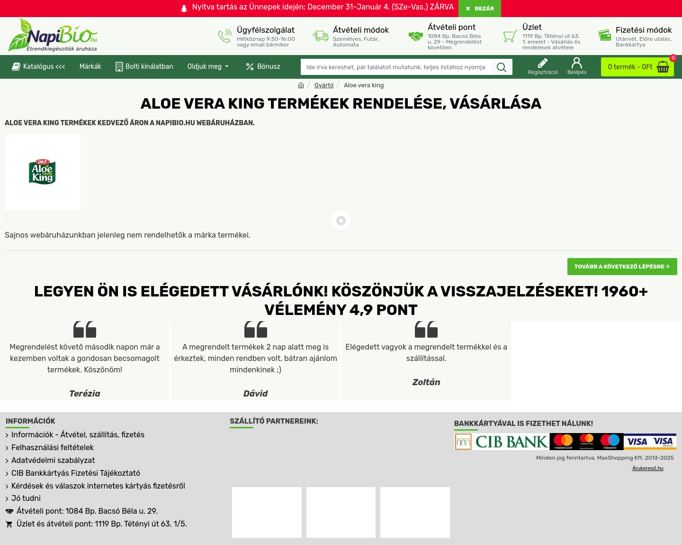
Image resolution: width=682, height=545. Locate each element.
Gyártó (323, 85)
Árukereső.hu (647, 468)
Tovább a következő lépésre (619, 266)
